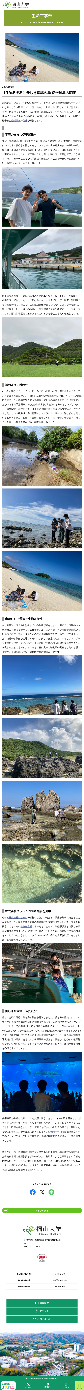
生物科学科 (15, 120)
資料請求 (44, 1303)
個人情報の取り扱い (24, 1274)
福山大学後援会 (24, 1280)
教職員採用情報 (24, 1286)
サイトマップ (60, 1274)
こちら (37, 107)
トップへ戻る (42, 1210)
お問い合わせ (44, 1319)
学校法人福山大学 (60, 1280)
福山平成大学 (60, 1286)
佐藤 (25, 120)
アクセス (44, 1311)
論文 (65, 1026)
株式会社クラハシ (18, 917)
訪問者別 (28, 1387)
